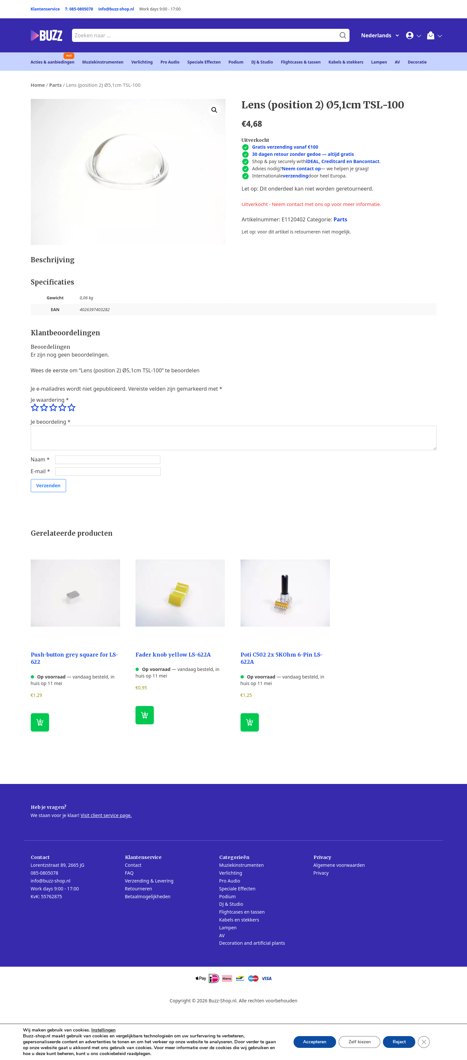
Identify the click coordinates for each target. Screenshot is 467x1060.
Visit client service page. (106, 815)
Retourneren (138, 888)
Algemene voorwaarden (339, 865)
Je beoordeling (51, 421)
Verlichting (142, 62)
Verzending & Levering (149, 881)
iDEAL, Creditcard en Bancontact (343, 161)
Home (38, 85)
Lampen (379, 62)
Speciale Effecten (204, 62)
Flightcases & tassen (301, 62)
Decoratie (417, 62)
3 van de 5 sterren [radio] (53, 408)
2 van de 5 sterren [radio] (44, 408)
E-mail (40, 471)
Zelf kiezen (359, 1042)
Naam (40, 459)
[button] (214, 110)
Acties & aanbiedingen (53, 62)
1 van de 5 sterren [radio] (35, 408)
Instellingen (103, 1030)
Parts (55, 85)
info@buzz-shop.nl (116, 9)
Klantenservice (45, 9)
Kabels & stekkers (346, 62)
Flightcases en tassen (242, 912)
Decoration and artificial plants (252, 943)
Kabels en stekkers (239, 920)
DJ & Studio (262, 62)
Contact (133, 865)
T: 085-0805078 (79, 9)
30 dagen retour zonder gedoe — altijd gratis (303, 154)
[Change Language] (378, 35)
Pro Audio (170, 62)
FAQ (129, 873)
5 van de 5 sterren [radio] (71, 408)
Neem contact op (301, 168)
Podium (235, 62)
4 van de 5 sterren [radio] (62, 408)
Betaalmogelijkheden (148, 896)
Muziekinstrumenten (102, 62)
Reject (398, 1042)
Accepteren (313, 1042)
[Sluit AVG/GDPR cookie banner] (424, 1042)
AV (397, 62)
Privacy (321, 873)
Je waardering (50, 399)
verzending (295, 176)
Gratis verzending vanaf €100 (285, 147)
